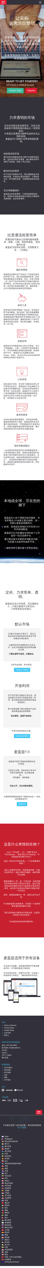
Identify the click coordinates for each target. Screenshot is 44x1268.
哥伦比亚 (6, 1176)
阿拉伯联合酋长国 (10, 1141)
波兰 (5, 1161)
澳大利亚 (6, 1151)
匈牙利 (6, 1242)
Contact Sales (15, 90)
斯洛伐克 (6, 1225)
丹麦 (5, 1166)
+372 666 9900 (11, 1045)
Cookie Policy (8, 1030)
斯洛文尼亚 (7, 1227)
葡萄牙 (6, 1213)
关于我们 (6, 1080)
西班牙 (6, 1232)
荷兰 (5, 1178)
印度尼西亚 (7, 1250)
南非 (5, 1208)
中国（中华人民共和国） (12, 1257)
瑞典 (5, 1215)
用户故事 (6, 1072)
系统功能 (6, 1070)
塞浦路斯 (6, 1222)
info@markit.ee (14, 1048)
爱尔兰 (6, 1144)
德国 (5, 1168)
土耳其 (6, 1230)
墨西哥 (6, 1205)
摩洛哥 (6, 1203)
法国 (5, 1171)
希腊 (5, 1235)
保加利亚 (6, 1156)
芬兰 (5, 1173)
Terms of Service (9, 1025)
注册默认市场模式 (22, 670)
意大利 (6, 1245)
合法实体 (6, 1033)
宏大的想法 (7, 1067)
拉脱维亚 (6, 1188)
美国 (5, 1200)
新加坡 (6, 1237)
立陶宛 (6, 1190)
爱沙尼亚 (6, 1146)
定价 (4, 1075)
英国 (5, 1252)
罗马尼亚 (6, 1195)
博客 (4, 1077)
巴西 (5, 1154)
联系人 (5, 1035)
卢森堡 (6, 1193)
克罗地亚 (6, 1186)
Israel (5, 1136)
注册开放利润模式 (22, 736)
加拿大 (6, 1181)
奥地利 (6, 1149)
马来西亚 (6, 1198)
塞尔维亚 (6, 1220)
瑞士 (5, 1218)
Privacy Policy (8, 1028)
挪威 (5, 1210)
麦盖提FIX (22, 804)
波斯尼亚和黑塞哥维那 (11, 1163)
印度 (5, 1247)
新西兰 (6, 1240)
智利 (5, 1254)
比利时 (6, 1159)
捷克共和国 (7, 1183)
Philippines (7, 1139)
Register (31, 90)
